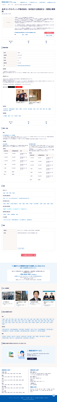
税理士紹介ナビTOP (24, 2)
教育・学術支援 (35, 390)
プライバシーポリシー (17, 397)
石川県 (8, 380)
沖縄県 (23, 392)
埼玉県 (11, 376)
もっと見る (31, 358)
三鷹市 (33, 320)
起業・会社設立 (32, 378)
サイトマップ (11, 397)
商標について (32, 397)
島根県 (6, 387)
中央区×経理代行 (27, 329)
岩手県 (8, 373)
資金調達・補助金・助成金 (34, 381)
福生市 (20, 322)
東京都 (9, 4)
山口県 (14, 387)
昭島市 (42, 320)
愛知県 (3, 381)
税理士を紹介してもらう (33, 2)
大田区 (34, 319)
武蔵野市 (29, 320)
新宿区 (12, 319)
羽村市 (47, 322)
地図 (46, 41)
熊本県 (11, 392)
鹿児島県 (20, 392)
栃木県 (6, 376)
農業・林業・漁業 (45, 390)
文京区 (15, 319)
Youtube (18, 87)
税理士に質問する (42, 2)
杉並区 (47, 319)
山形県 (17, 373)
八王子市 (23, 320)
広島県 (11, 387)
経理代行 (49, 373)
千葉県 (14, 376)
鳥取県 (3, 387)
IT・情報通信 (48, 389)
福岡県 (3, 392)
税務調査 (46, 374)
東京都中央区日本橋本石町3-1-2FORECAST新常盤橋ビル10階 (25, 32)
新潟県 (3, 380)
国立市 (17, 322)
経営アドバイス (42, 381)
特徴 (28, 41)
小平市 (3, 322)
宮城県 (11, 373)
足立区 (12, 320)
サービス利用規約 (26, 397)
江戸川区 (19, 320)
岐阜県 (20, 380)
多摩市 (41, 322)
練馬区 (9, 320)
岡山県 (8, 387)
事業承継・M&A (38, 378)
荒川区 (3, 320)
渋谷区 (41, 319)
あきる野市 (51, 322)
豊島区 (50, 319)
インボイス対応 (32, 374)
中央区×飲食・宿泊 (23, 336)
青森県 (6, 373)
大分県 (14, 392)
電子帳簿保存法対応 (39, 374)
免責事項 (22, 397)
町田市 (48, 320)
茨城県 (3, 376)
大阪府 (3, 384)
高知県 (3, 389)
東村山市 (10, 322)
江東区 (25, 319)
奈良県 (11, 384)
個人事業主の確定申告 (40, 373)
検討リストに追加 (49, 35)
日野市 (6, 322)
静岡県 (23, 380)
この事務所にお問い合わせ (28, 255)
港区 (9, 319)
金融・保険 (53, 389)
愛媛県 (23, 387)
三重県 (14, 384)
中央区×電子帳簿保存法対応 (41, 329)
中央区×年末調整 (21, 329)
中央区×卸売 (18, 336)
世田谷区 (38, 319)
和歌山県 (20, 384)
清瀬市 (30, 322)
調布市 (45, 320)
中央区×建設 (4, 336)
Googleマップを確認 (21, 248)
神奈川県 (20, 376)
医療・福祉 (50, 390)
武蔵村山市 (37, 322)
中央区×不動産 (29, 336)
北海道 (3, 373)
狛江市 (23, 322)
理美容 (31, 390)
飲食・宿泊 (40, 389)
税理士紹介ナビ (4, 4)
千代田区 (3, 319)
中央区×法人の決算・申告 (5, 329)
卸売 (37, 389)
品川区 (28, 319)
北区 (53, 319)
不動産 (44, 389)
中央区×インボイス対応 (34, 329)
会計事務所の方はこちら (50, 2)
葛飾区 (15, 320)
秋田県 (14, 373)
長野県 (17, 380)
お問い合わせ (49, 32)
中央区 (12, 4)
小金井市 (52, 320)
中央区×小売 (13, 336)
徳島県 (17, 387)
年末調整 (46, 373)
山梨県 (14, 380)
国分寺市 (13, 322)
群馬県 (8, 376)
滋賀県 (17, 384)
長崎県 (8, 392)
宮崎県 (17, 392)
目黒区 (31, 319)
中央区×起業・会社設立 (50, 329)
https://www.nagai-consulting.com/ (24, 65)
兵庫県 (8, 384)
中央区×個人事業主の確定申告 (14, 329)
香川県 (20, 387)
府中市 (39, 320)
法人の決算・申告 (33, 373)
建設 (31, 389)
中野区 (44, 319)
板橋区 (6, 320)
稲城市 (44, 322)
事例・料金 (11, 41)
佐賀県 (6, 392)
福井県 (11, 380)
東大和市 (26, 322)
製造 (33, 389)
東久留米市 (33, 322)
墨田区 (22, 319)
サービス (40, 390)
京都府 (6, 384)
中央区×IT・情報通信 (35, 336)
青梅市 (36, 320)
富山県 (6, 380)
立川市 (26, 320)
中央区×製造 (8, 336)
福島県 (20, 373)
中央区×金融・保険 (42, 336)
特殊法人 (31, 391)
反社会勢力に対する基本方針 (39, 397)
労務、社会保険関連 (33, 384)
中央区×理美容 (48, 336)
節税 (44, 374)
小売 (35, 389)
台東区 (19, 319)
